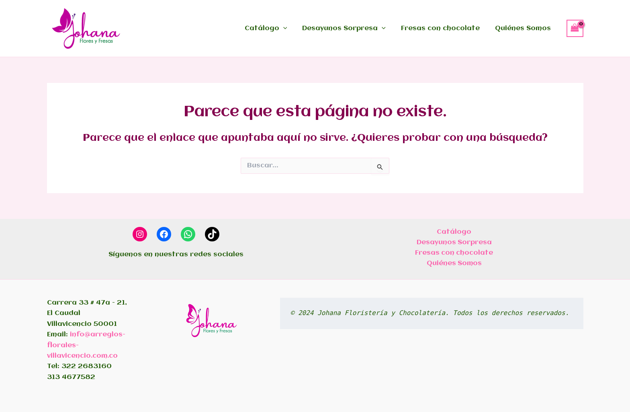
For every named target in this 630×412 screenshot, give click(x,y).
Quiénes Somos (524, 28)
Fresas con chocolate (444, 28)
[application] (292, 28)
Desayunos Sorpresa (350, 28)
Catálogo (274, 28)
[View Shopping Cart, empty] (575, 28)
